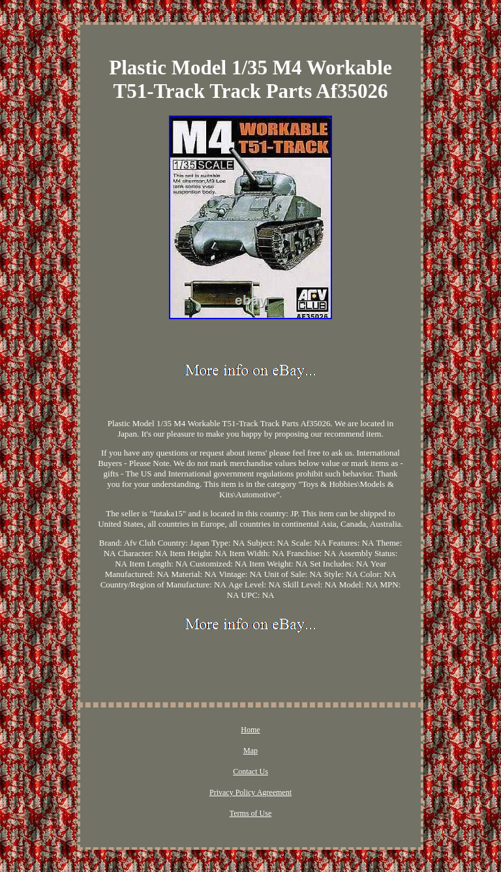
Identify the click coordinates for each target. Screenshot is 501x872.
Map (250, 750)
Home (250, 729)
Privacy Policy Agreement (250, 792)
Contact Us (250, 771)
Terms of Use (250, 813)
